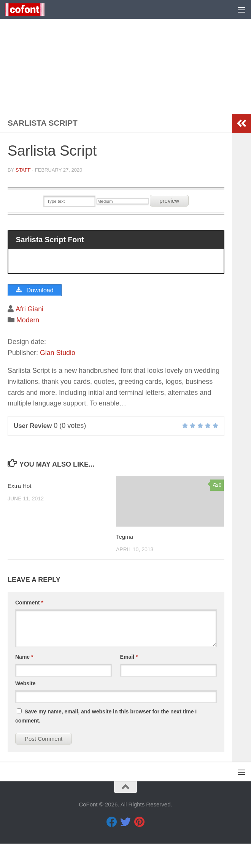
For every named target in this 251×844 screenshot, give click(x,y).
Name (24, 657)
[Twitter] (125, 822)
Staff (23, 170)
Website (25, 684)
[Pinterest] (139, 822)
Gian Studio (58, 353)
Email (129, 657)
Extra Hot (20, 486)
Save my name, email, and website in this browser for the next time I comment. (106, 716)
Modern (28, 320)
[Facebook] (111, 822)
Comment (29, 603)
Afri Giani (29, 309)
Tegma (124, 536)
